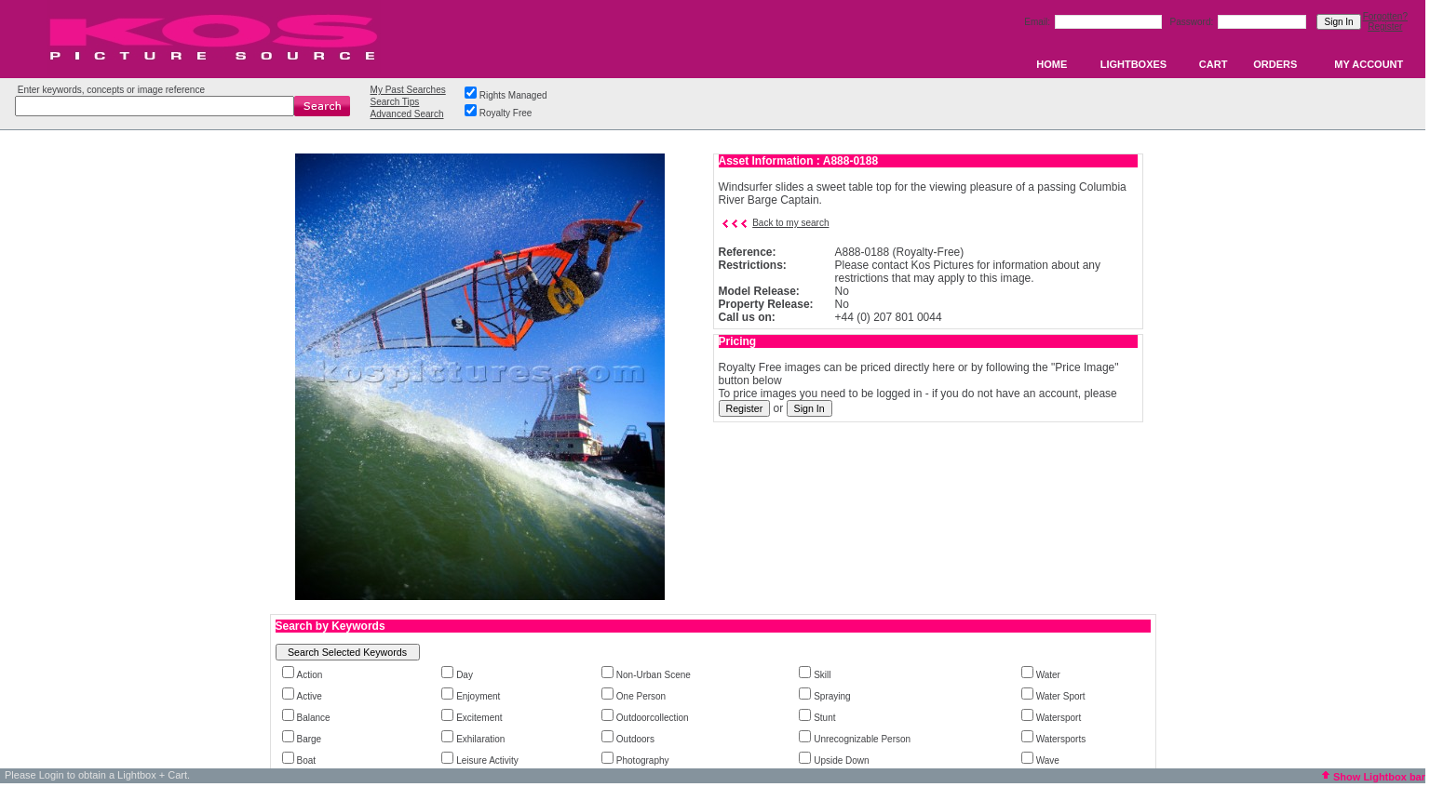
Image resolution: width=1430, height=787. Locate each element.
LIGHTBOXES (1133, 64)
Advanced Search (407, 114)
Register (1385, 26)
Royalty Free (506, 113)
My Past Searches (408, 90)
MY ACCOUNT (1368, 64)
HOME (1051, 64)
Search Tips (395, 102)
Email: (1038, 22)
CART (1213, 64)
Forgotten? (1385, 16)
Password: (1193, 22)
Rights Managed (513, 95)
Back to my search (790, 223)
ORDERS (1275, 64)
